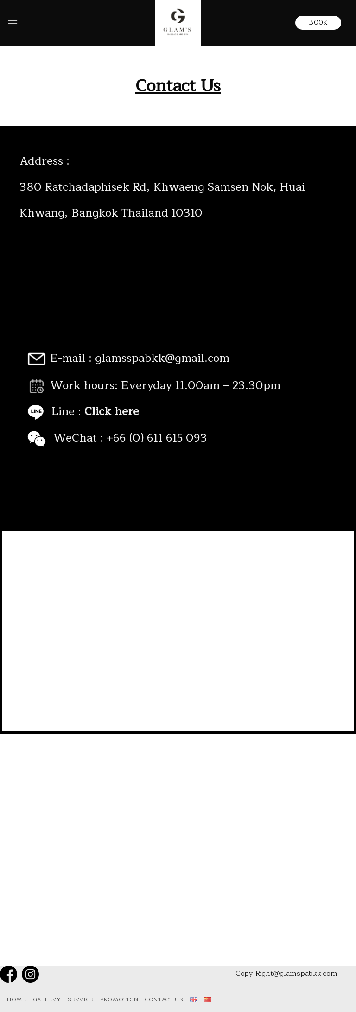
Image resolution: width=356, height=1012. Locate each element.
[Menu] (12, 23)
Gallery (47, 999)
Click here (111, 411)
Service (81, 999)
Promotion (119, 999)
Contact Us (164, 999)
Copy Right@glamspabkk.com (286, 973)
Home (16, 999)
